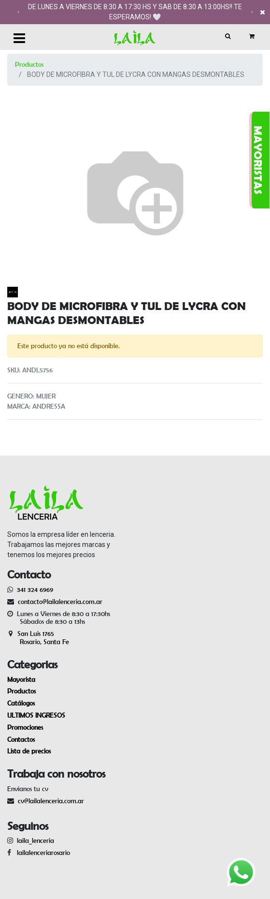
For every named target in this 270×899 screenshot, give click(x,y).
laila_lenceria (35, 840)
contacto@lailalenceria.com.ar (58, 601)
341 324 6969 (35, 589)
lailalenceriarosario (41, 852)
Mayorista (21, 679)
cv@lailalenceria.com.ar (51, 801)
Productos (29, 64)
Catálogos (21, 703)
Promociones (25, 727)
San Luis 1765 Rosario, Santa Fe (38, 638)
